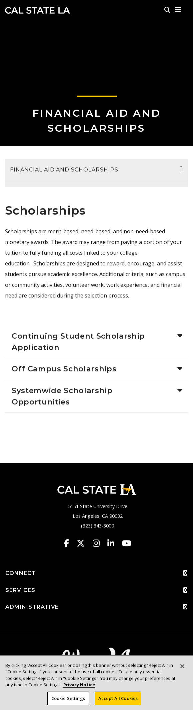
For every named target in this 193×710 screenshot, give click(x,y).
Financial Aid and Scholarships (64, 169)
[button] (178, 10)
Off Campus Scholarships (64, 368)
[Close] (182, 672)
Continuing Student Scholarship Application (78, 341)
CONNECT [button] (96, 573)
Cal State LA (37, 10)
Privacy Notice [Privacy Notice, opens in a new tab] (79, 691)
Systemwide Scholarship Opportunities (62, 396)
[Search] (167, 10)
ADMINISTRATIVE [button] (96, 607)
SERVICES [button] (96, 590)
